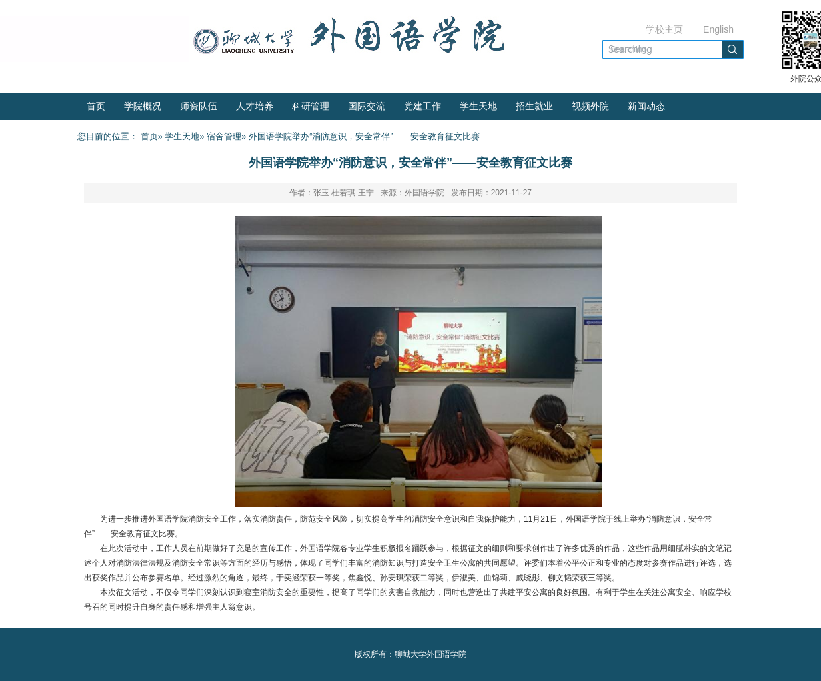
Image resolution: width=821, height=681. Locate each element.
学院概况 (142, 106)
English (718, 29)
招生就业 (534, 106)
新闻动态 (646, 106)
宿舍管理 (224, 136)
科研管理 (310, 106)
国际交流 (366, 106)
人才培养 (254, 106)
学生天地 (478, 106)
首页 (96, 106)
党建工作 (422, 106)
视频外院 (590, 106)
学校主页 (664, 29)
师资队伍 (198, 106)
